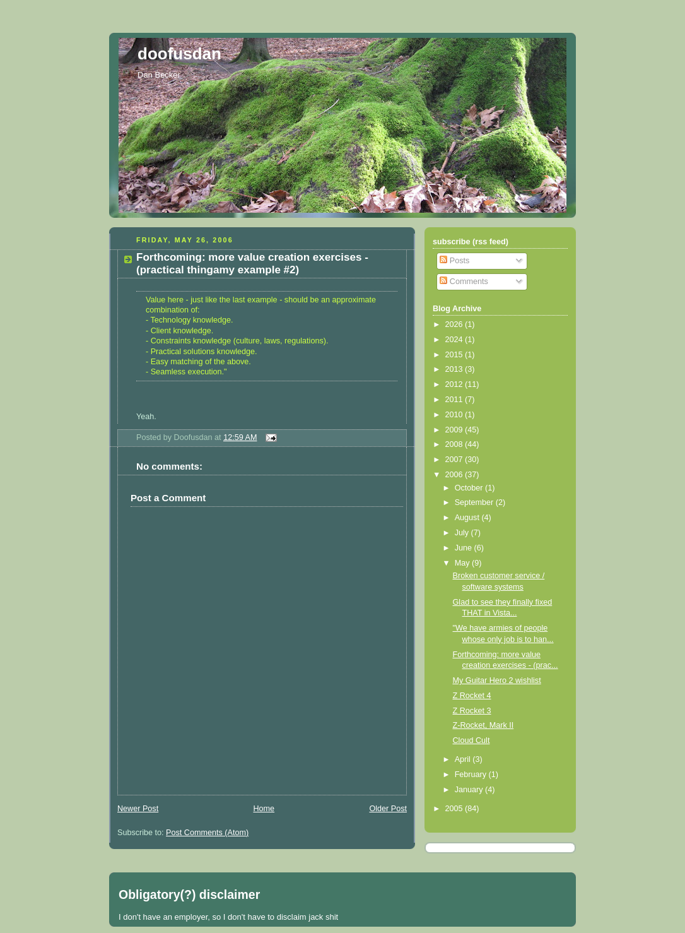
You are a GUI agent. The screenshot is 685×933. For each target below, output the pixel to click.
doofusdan (179, 53)
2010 (455, 414)
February (472, 774)
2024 (455, 339)
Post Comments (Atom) (207, 832)
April (464, 759)
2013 (455, 369)
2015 (455, 354)
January (470, 789)
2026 (455, 324)
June (464, 548)
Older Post (388, 808)
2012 (455, 384)
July (463, 532)
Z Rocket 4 (472, 695)
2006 (455, 474)
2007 (455, 459)
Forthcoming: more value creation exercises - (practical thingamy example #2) (252, 263)
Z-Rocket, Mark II (483, 725)
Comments (464, 281)
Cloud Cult (471, 740)
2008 (455, 444)
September (475, 502)
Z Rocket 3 (472, 710)
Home (263, 808)
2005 (455, 808)
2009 (455, 429)
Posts (454, 260)
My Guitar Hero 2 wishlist (497, 680)
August (468, 517)
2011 (455, 399)
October (470, 488)
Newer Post (137, 808)
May (463, 563)
